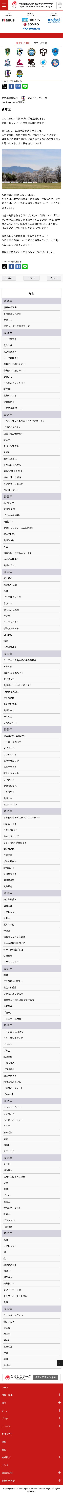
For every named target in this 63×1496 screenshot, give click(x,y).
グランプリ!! (9, 1220)
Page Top (60, 1363)
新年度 (7, 389)
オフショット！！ (12, 962)
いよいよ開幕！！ (12, 559)
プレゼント (9, 1113)
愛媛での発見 (10, 785)
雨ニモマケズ (10, 767)
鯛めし (7, 1340)
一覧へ (31, 278)
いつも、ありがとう (13, 993)
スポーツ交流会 (11, 446)
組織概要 (6, 1457)
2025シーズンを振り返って (17, 326)
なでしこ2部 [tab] (40, 43)
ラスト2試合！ (11, 830)
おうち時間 (9, 697)
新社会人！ (9, 867)
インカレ (8, 1044)
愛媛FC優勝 (9, 509)
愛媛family (9, 540)
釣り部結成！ (10, 899)
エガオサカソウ (11, 760)
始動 (6, 641)
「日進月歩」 (10, 1069)
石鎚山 (7, 1201)
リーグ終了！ (10, 339)
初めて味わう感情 (12, 477)
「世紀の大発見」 (12, 427)
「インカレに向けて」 (14, 1031)
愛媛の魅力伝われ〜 (13, 433)
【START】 (9, 1094)
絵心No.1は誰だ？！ (13, 672)
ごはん (7, 1195)
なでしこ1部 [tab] (22, 43)
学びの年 (8, 603)
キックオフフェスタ (13, 483)
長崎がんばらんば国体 (14, 1176)
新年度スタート (11, 628)
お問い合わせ (8, 1480)
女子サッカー (10, 679)
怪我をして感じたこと (14, 364)
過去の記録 (7, 1473)
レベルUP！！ (10, 723)
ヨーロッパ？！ (11, 622)
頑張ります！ (10, 1075)
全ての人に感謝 (11, 609)
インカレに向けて (12, 1107)
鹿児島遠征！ (10, 1264)
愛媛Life (8, 320)
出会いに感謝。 (11, 987)
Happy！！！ (10, 824)
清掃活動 (8, 1132)
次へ (53, 278)
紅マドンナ (9, 502)
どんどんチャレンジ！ (14, 383)
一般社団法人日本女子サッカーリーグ (32, 5)
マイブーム (9, 748)
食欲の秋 (8, 345)
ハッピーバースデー (13, 1120)
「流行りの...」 (11, 1063)
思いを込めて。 (11, 351)
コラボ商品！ (10, 647)
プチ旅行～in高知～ (13, 981)
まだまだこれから (12, 313)
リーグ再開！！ (11, 358)
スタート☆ (9, 1151)
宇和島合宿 (9, 880)
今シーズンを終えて (13, 1038)
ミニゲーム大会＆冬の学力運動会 (20, 660)
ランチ (7, 1126)
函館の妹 (8, 905)
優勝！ (7, 1189)
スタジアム (7, 1434)
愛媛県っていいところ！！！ (18, 685)
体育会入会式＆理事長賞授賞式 (19, 1000)
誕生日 (7, 1164)
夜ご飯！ (8, 1327)
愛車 (6, 1302)
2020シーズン (10, 804)
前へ (10, 278)
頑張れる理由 (10, 307)
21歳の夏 (8, 1346)
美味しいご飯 (10, 584)
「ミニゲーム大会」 (13, 1018)
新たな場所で (10, 861)
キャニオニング (11, 836)
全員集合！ (9, 401)
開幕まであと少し (12, 1082)
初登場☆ (8, 1277)
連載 (4, 1449)
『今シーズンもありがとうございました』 (24, 421)
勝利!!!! (7, 1334)
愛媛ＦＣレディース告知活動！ (19, 527)
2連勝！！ (8, 521)
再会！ (7, 546)
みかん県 (8, 666)
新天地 (7, 439)
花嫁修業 (8, 1226)
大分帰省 (8, 886)
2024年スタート (11, 490)
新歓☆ (7, 1214)
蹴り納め (8, 578)
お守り (7, 616)
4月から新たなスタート (15, 471)
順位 (4, 1402)
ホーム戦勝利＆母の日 (14, 943)
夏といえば (9, 924)
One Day (8, 634)
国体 (6, 975)
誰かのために (10, 458)
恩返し (7, 452)
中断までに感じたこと (14, 370)
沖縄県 (7, 930)
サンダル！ (9, 779)
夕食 (6, 1183)
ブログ (5, 1418)
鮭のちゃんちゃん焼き (14, 937)
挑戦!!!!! (7, 1365)
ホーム (5, 1387)
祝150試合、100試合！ (15, 735)
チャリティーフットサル (15, 1296)
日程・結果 (7, 1395)
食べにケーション (12, 1208)
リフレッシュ (10, 754)
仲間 (6, 1353)
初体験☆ (8, 1170)
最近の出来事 (10, 704)
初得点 (7, 1271)
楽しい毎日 (9, 1321)
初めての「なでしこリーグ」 (18, 553)
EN (60, 7)
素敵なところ (10, 395)
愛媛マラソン (10, 565)
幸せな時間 (9, 849)
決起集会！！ (10, 874)
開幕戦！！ (9, 1283)
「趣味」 (8, 1012)
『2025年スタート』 (14, 408)
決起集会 (8, 955)
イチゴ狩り (9, 792)
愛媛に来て (9, 710)
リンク (5, 1465)
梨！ (6, 1258)
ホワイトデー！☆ (12, 1289)
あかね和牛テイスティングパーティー (22, 817)
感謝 (6, 591)
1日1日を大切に (11, 691)
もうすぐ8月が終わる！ (15, 842)
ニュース (6, 1426)
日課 (6, 1138)
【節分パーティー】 (13, 1088)
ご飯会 (7, 1050)
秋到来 (7, 918)
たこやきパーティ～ (13, 1315)
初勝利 (7, 1145)
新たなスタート (11, 773)
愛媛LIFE (8, 376)
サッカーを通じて (12, 742)
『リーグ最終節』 (12, 515)
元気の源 (8, 855)
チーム (5, 1410)
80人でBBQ (9, 534)
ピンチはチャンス (12, 597)
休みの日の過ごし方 (13, 949)
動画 (4, 1441)
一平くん (8, 716)
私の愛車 (8, 1056)
